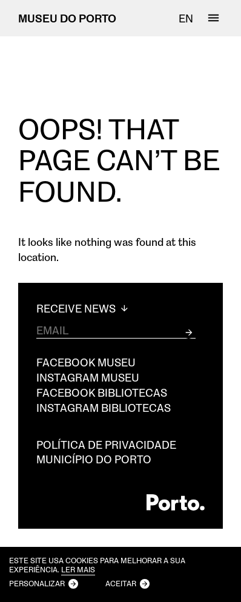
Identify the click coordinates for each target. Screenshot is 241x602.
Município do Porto (93, 459)
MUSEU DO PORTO (67, 18)
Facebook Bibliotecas (101, 392)
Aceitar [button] (120, 583)
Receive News (83, 308)
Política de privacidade (106, 444)
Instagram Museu (87, 377)
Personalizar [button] (37, 583)
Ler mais (78, 569)
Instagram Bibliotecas (103, 407)
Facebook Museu (86, 362)
